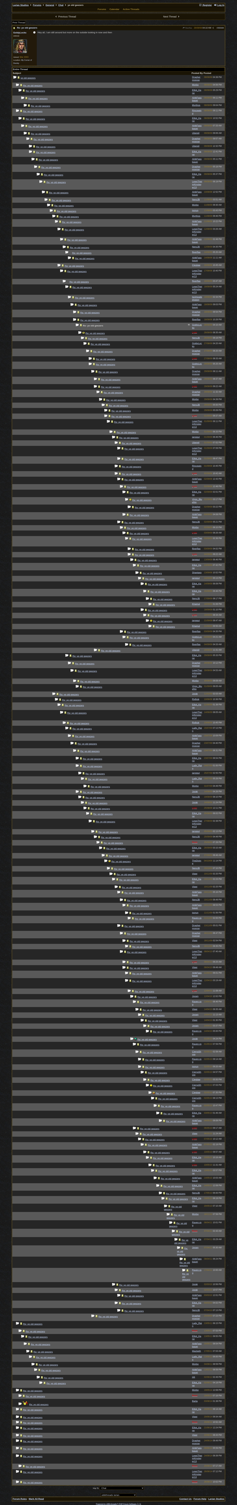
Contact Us (185, 1499)
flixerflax (187, 28)
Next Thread (171, 16)
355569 (221, 28)
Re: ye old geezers (27, 27)
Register (205, 5)
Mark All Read (36, 1499)
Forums (37, 5)
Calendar (114, 9)
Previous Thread (65, 16)
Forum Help (200, 1499)
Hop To (96, 1488)
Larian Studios (21, 5)
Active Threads (131, 9)
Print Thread (18, 22)
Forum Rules (20, 1499)
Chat (60, 5)
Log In (219, 5)
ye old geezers (28, 78)
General (50, 5)
